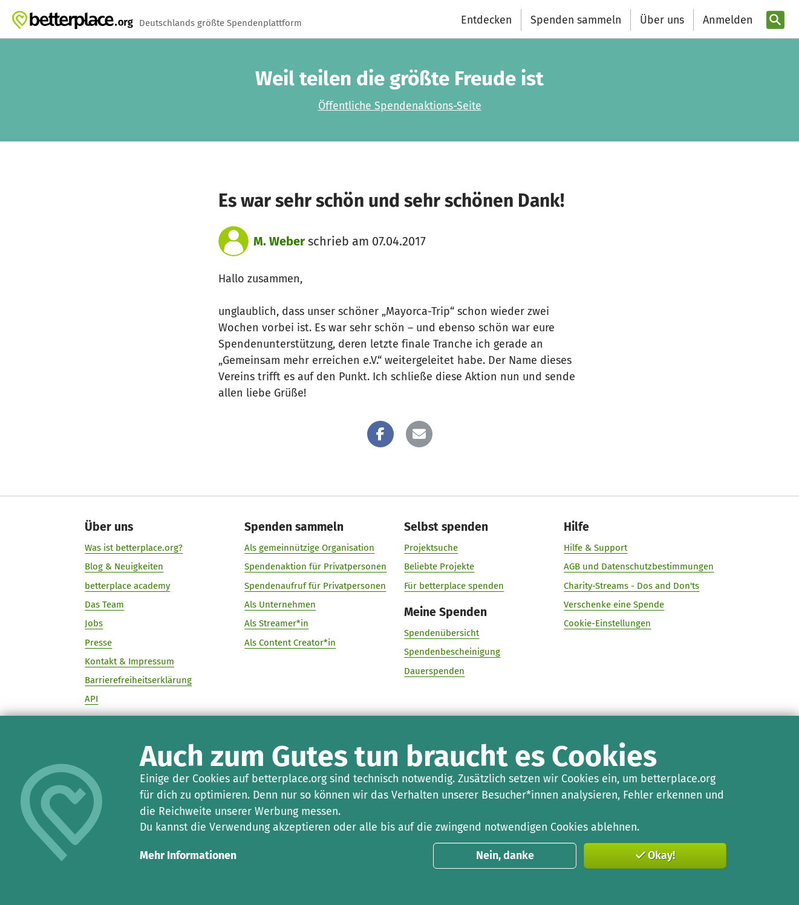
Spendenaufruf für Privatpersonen (315, 585)
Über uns (662, 20)
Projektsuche (431, 547)
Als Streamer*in (276, 623)
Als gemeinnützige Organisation (309, 547)
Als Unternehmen (280, 604)
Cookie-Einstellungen (607, 623)
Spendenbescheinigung (453, 651)
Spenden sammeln (575, 20)
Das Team (104, 604)
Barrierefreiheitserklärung (138, 680)
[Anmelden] (726, 20)
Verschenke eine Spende (614, 604)
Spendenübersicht (442, 633)
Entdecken (486, 20)
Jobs (94, 623)
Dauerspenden (435, 670)
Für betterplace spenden (454, 585)
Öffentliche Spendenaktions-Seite (399, 105)
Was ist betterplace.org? (134, 547)
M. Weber (279, 241)
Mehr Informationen (188, 855)
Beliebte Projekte (440, 566)
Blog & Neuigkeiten (124, 566)
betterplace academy (127, 585)
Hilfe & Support (596, 547)
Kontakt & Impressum (129, 660)
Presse (98, 642)
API (91, 698)
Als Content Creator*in (290, 642)
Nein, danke (505, 855)
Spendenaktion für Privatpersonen (315, 566)
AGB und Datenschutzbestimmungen (639, 566)
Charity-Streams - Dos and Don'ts (632, 585)
